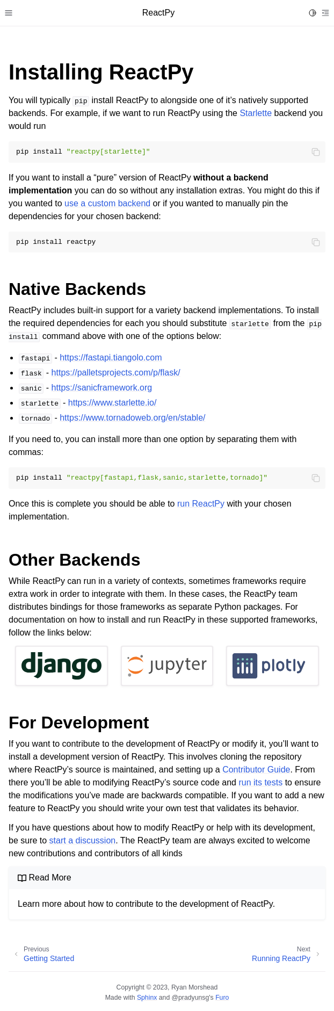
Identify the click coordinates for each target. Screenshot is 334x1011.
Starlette (255, 113)
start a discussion (82, 840)
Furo (222, 997)
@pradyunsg (190, 997)
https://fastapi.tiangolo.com (111, 357)
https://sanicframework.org (102, 387)
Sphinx (147, 997)
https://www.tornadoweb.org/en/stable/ (132, 417)
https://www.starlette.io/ (112, 402)
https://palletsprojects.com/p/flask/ (116, 372)
